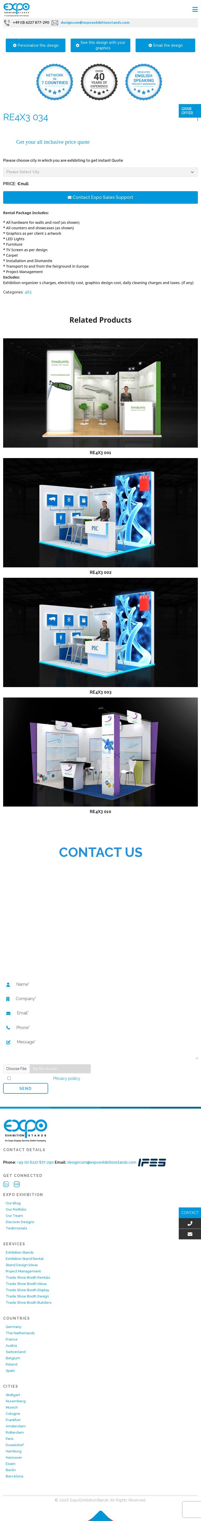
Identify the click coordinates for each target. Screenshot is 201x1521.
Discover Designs (20, 1222)
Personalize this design (36, 45)
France (12, 1339)
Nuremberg (16, 1401)
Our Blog (13, 1203)
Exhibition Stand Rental (25, 1259)
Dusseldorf (15, 1445)
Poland (11, 1364)
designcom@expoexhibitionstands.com (91, 22)
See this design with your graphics (100, 45)
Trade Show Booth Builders (28, 1302)
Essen (10, 1464)
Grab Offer (187, 111)
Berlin (11, 1470)
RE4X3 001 (100, 452)
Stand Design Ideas (22, 1265)
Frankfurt (13, 1420)
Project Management (23, 1271)
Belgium (13, 1358)
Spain (10, 1371)
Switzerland (16, 1352)
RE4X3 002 (100, 572)
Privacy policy (66, 1078)
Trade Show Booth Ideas (26, 1284)
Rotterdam (15, 1432)
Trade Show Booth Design (27, 1296)
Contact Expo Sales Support (100, 197)
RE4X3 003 (100, 692)
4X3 (28, 292)
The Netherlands (20, 1333)
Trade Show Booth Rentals (28, 1277)
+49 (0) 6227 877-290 (26, 22)
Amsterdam (16, 1426)
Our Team (14, 1216)
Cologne (13, 1414)
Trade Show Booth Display (27, 1290)
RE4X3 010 (100, 811)
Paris (9, 1439)
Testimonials (16, 1228)
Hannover (14, 1457)
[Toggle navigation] (195, 9)
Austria (11, 1346)
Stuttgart (13, 1395)
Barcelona (14, 1476)
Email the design (165, 45)
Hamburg (13, 1451)
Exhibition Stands (20, 1252)
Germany (13, 1327)
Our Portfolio (16, 1209)
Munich (12, 1407)
